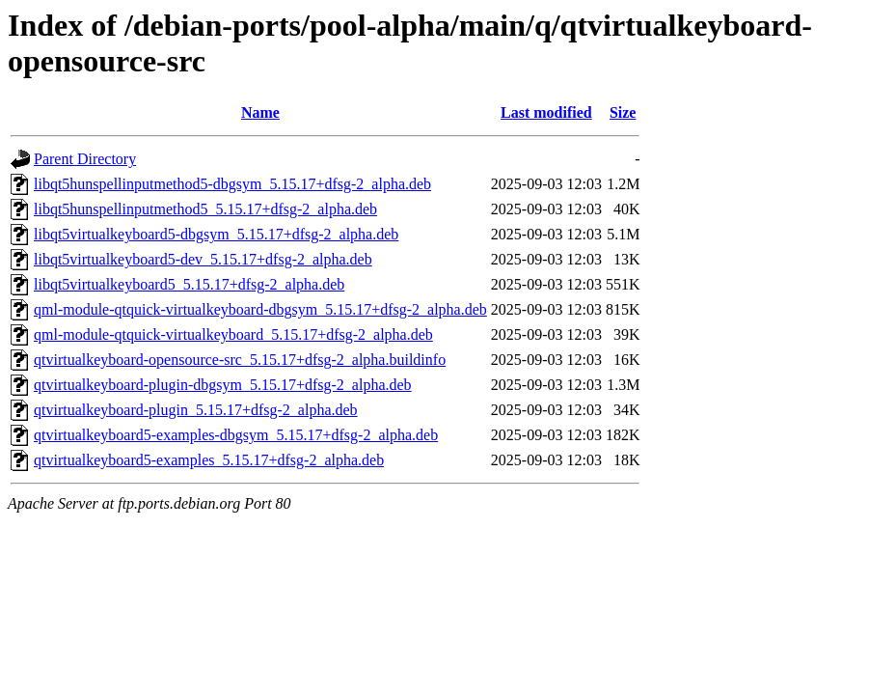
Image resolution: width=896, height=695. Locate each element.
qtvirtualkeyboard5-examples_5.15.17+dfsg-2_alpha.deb (209, 460)
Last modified (546, 112)
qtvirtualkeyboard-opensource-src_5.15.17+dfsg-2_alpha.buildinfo (240, 359)
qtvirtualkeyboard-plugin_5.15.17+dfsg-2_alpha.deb (196, 410)
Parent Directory (85, 159)
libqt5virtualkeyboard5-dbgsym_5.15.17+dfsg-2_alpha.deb (216, 234)
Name (260, 112)
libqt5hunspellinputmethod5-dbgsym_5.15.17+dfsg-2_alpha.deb (232, 184)
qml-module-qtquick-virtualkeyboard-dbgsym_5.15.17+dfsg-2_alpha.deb (260, 309)
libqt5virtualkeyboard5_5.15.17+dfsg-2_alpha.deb (189, 284)
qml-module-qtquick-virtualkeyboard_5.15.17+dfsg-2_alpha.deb (233, 334)
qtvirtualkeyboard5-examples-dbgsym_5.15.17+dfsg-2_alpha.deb (236, 435)
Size (623, 112)
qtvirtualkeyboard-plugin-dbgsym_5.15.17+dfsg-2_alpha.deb (223, 384)
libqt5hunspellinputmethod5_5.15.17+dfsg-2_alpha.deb (205, 209)
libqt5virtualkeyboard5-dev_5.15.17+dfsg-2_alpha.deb (203, 259)
